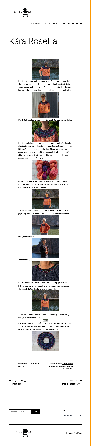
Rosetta (21, 81)
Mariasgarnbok (37, 23)
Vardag (48, 283)
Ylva (27, 260)
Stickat (70, 368)
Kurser (47, 23)
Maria (55, 23)
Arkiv (64, 411)
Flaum (32, 237)
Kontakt (62, 23)
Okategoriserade (67, 364)
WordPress (78, 433)
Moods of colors (24, 184)
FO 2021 (56, 366)
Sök (35, 412)
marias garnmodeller (65, 366)
